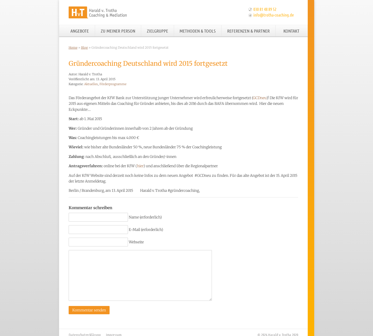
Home (73, 47)
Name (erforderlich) (145, 217)
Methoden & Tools (198, 31)
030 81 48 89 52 (264, 9)
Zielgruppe (157, 31)
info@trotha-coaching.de (273, 14)
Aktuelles (91, 84)
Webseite (136, 242)
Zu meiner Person (118, 31)
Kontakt (291, 31)
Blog (84, 47)
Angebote (79, 31)
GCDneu (260, 98)
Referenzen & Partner (248, 31)
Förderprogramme (112, 84)
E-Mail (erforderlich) (146, 229)
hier (140, 166)
